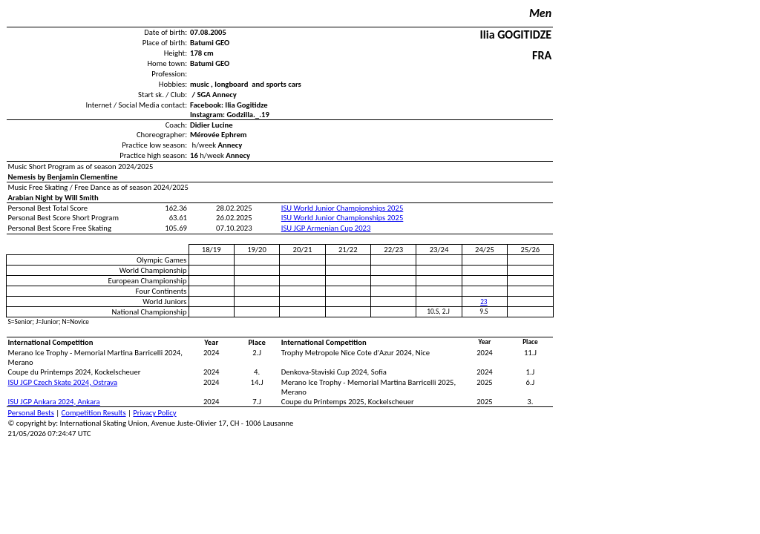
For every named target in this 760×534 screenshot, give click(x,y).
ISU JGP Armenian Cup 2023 (326, 228)
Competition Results (94, 413)
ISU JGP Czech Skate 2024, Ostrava (63, 382)
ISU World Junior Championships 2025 (342, 208)
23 (483, 301)
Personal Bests (31, 413)
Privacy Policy (154, 413)
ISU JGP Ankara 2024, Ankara (54, 401)
